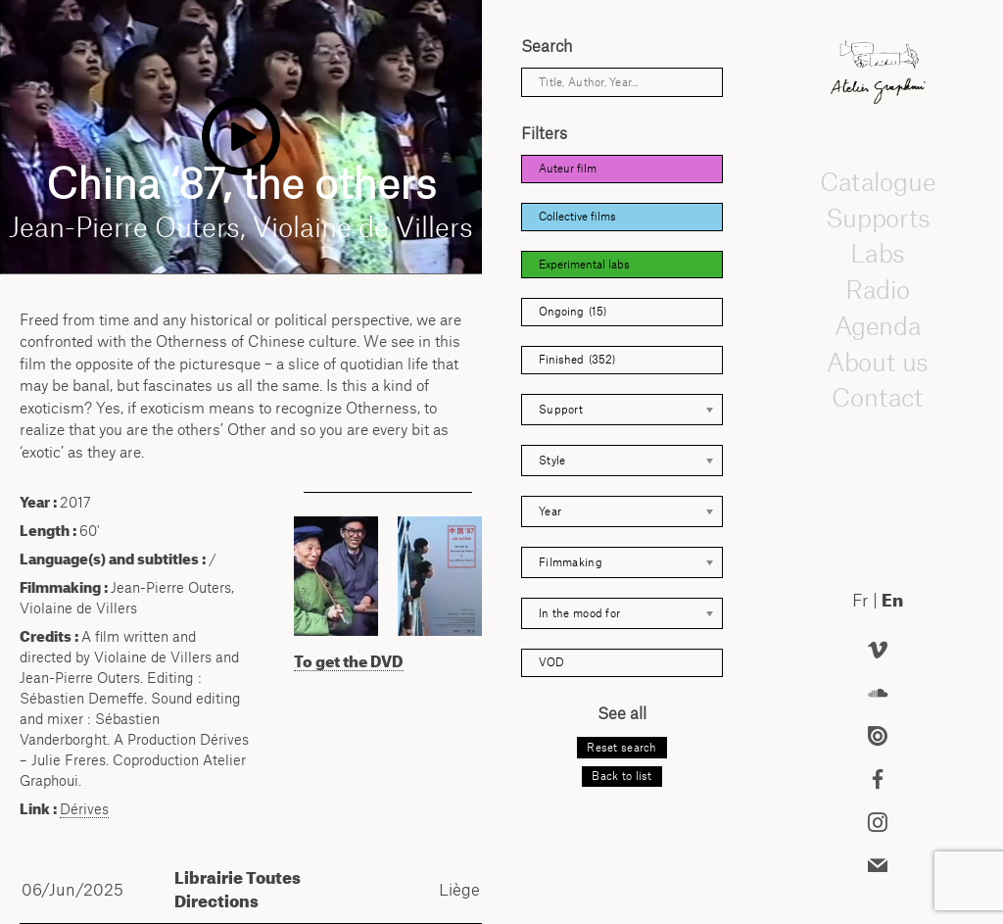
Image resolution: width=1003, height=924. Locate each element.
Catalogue (877, 181)
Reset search (621, 747)
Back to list (621, 776)
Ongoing (572, 312)
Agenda (878, 325)
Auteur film (568, 168)
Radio (877, 289)
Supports (878, 217)
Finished (577, 360)
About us (878, 361)
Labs (877, 253)
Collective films (577, 216)
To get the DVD (349, 661)
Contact (877, 398)
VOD (551, 662)
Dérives (84, 809)
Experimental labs (584, 264)
